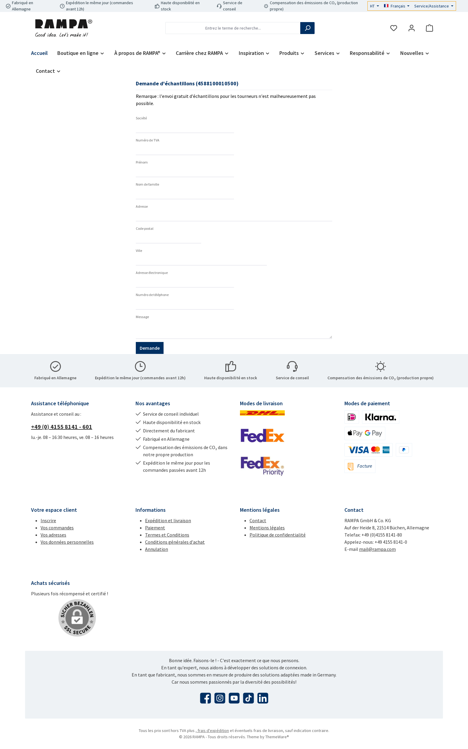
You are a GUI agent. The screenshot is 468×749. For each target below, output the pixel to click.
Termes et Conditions (167, 535)
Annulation (156, 549)
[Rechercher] (307, 28)
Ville (139, 250)
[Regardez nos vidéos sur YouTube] (234, 698)
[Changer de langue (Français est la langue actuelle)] (397, 6)
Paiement (155, 528)
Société (141, 118)
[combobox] (233, 28)
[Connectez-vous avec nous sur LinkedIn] (263, 698)
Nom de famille (147, 184)
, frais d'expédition (212, 730)
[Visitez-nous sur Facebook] (205, 698)
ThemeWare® (277, 736)
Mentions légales (267, 528)
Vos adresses (53, 535)
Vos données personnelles (67, 542)
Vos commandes (57, 528)
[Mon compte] (411, 28)
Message (142, 317)
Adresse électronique (152, 272)
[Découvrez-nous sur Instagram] (220, 698)
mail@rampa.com (377, 549)
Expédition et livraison (168, 520)
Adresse (142, 206)
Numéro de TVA (147, 140)
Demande (150, 348)
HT (372, 6)
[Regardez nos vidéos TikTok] (248, 698)
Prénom (142, 162)
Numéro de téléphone (152, 294)
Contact (258, 520)
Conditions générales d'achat (175, 542)
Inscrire (48, 520)
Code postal (144, 228)
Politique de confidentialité (278, 535)
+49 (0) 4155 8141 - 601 (61, 426)
